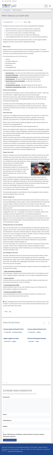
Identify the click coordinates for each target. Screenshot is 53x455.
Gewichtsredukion (17, 10)
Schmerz (20, 303)
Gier (44, 301)
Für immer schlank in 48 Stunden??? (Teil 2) (13, 329)
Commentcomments (17, 332)
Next (49, 323)
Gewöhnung (40, 301)
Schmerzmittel (26, 303)
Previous (44, 323)
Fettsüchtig (25, 301)
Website (5, 426)
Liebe (47, 301)
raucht (10, 303)
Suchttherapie (6, 305)
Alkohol (16, 301)
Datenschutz (39, 449)
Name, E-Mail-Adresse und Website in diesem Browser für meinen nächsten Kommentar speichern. (23, 435)
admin (25, 22)
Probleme (5, 303)
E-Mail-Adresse (7, 420)
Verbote (13, 305)
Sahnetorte (15, 303)
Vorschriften (18, 305)
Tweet (5, 311)
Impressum (14, 1)
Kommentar (6, 397)
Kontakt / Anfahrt (8, 1)
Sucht (47, 303)
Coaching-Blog (6, 10)
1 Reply (37, 341)
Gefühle (30, 301)
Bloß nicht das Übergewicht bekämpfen (37, 338)
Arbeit (20, 301)
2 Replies (38, 332)
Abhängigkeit (10, 301)
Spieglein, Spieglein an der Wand (11, 338)
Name (5, 414)
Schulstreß (33, 303)
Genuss (35, 301)
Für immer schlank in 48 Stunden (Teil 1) (37, 329)
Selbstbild (38, 303)
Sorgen (43, 303)
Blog (3, 1)
